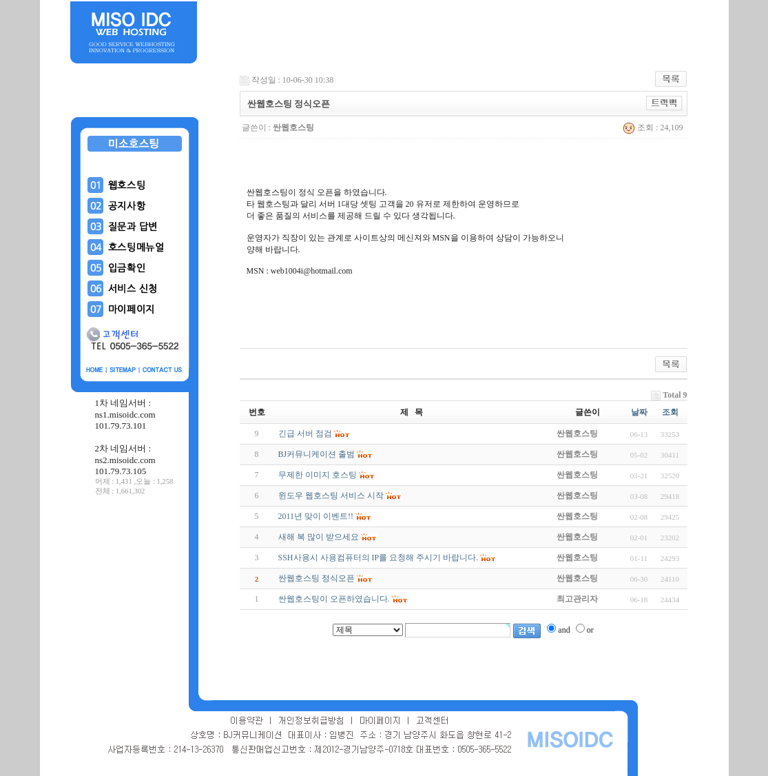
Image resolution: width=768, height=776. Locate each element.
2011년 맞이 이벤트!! (316, 516)
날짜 (639, 412)
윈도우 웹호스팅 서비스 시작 (331, 495)
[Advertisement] (135, 599)
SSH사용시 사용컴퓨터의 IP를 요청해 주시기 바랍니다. (378, 557)
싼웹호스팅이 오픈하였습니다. (334, 599)
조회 (670, 412)
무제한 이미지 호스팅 (317, 475)
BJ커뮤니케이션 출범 (316, 454)
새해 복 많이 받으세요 (318, 537)
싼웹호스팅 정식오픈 (316, 578)
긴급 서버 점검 (305, 433)
